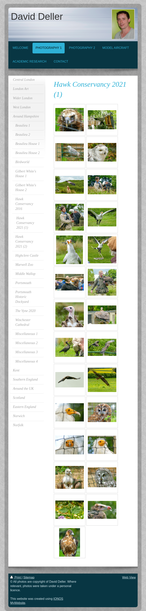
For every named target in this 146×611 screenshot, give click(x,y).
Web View (129, 577)
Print (16, 577)
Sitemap (28, 577)
